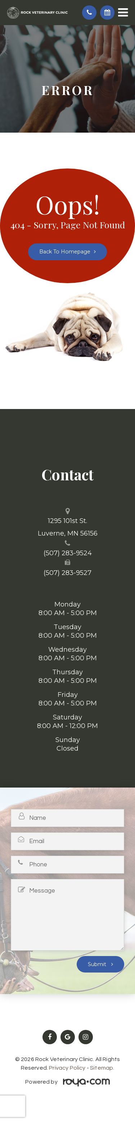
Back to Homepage (64, 251)
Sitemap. (102, 1068)
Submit (98, 964)
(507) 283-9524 (68, 553)
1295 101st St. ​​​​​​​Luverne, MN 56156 (68, 527)
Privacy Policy (67, 1068)
